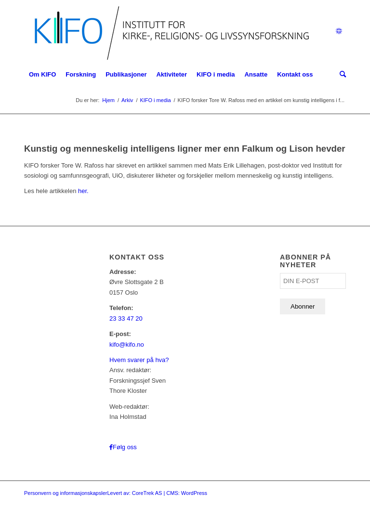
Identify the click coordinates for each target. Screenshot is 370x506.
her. (83, 191)
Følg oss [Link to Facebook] (125, 447)
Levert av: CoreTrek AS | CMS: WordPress (157, 493)
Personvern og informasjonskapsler (65, 493)
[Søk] (340, 75)
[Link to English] (338, 31)
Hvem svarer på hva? (139, 359)
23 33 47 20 (126, 318)
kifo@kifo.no (126, 344)
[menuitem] (42, 75)
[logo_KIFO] (169, 31)
